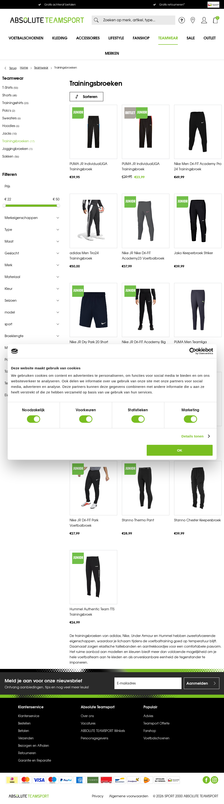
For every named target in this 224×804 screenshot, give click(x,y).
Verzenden (26, 738)
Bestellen (24, 723)
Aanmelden (197, 683)
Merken (112, 53)
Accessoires (88, 38)
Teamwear (168, 38)
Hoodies (10, 126)
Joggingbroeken (17, 149)
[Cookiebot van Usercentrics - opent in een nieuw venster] (192, 351)
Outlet (210, 38)
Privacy (98, 796)
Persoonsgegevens (94, 738)
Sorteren (90, 96)
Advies (148, 716)
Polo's (8, 110)
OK (179, 450)
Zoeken (96, 20)
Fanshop (141, 38)
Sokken (10, 156)
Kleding (59, 38)
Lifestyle (116, 38)
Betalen (23, 731)
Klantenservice (28, 716)
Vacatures (88, 723)
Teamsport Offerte (156, 723)
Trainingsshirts (15, 103)
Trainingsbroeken (18, 141)
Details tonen (193, 436)
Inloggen (204, 20)
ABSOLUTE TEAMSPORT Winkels (103, 731)
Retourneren (27, 753)
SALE (191, 38)
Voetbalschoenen (26, 38)
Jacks (9, 133)
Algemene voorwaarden (128, 796)
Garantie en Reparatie (34, 760)
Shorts (9, 95)
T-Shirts (10, 87)
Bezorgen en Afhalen (33, 745)
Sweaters (11, 118)
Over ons (87, 716)
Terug (12, 68)
